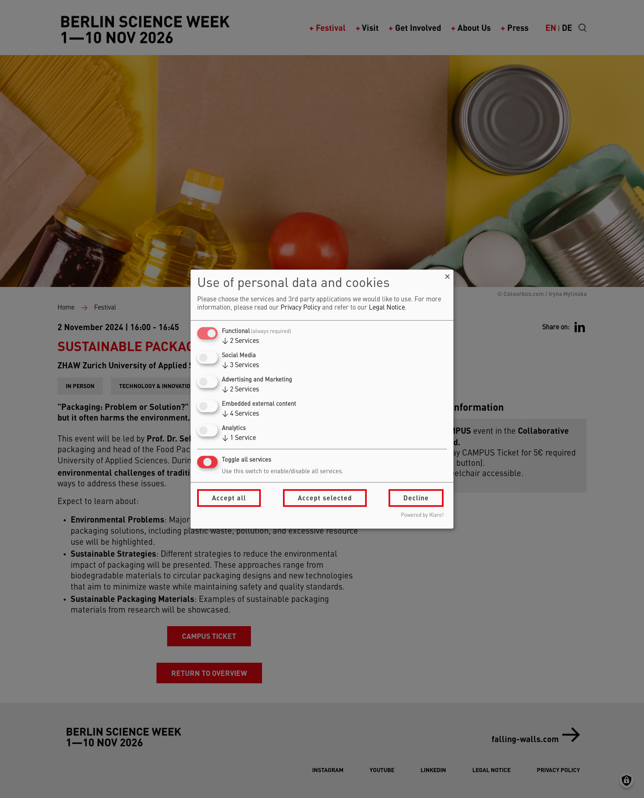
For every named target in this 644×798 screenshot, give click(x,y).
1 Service (239, 438)
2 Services (240, 341)
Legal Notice (387, 308)
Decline (416, 497)
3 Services (240, 365)
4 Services (240, 414)
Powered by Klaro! (422, 515)
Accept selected (325, 497)
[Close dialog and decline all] (447, 274)
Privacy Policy (300, 308)
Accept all (229, 497)
